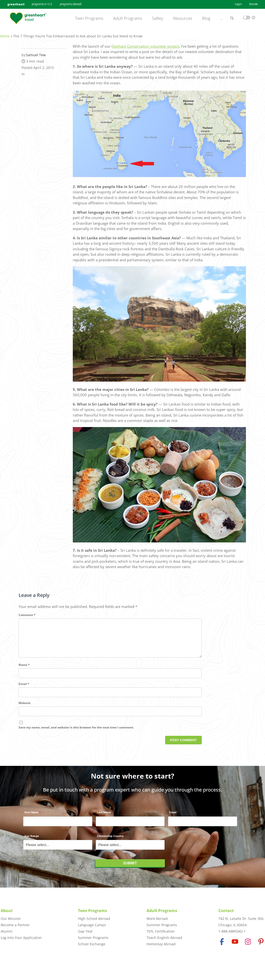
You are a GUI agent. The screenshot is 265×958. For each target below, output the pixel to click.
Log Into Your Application (21, 937)
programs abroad (70, 4)
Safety (157, 18)
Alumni (6, 931)
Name (24, 670)
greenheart (15, 4)
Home (5, 33)
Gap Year (85, 931)
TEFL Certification (161, 931)
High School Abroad (94, 918)
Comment (27, 612)
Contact (226, 910)
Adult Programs (127, 18)
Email (24, 689)
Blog (206, 18)
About (7, 910)
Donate (253, 4)
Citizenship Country (110, 838)
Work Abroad (157, 918)
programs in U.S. (42, 4)
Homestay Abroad (161, 944)
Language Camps (92, 925)
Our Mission (11, 918)
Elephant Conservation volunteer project (145, 43)
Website (25, 708)
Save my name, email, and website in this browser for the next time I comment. (76, 732)
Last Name (104, 815)
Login (238, 4)
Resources (182, 18)
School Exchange (91, 944)
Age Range (31, 838)
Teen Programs (89, 18)
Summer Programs (93, 937)
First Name (31, 815)
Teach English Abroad (164, 937)
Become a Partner (15, 925)
